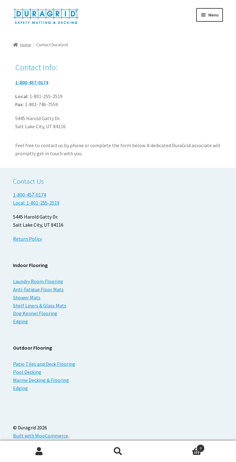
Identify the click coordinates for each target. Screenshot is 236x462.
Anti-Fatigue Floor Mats (38, 289)
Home (25, 45)
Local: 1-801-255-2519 (36, 203)
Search (118, 451)
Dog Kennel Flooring (35, 313)
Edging (20, 321)
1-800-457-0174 (31, 82)
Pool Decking (27, 372)
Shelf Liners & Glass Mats (39, 305)
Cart (181, 447)
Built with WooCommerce (40, 436)
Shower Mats (26, 297)
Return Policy (27, 239)
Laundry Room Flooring (38, 281)
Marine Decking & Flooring (41, 380)
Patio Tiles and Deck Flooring (44, 364)
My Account (39, 451)
